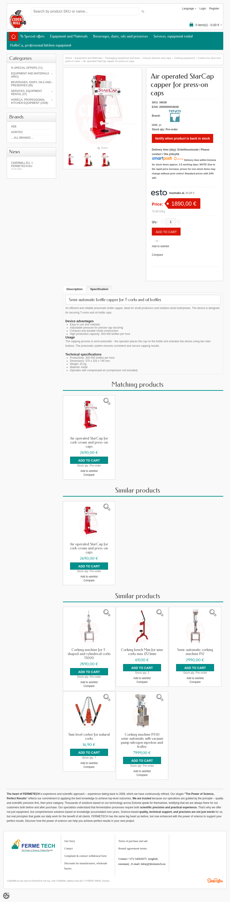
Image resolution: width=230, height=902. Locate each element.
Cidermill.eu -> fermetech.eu (31, 165)
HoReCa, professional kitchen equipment (40, 45)
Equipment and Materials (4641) (30, 75)
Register (214, 8)
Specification (99, 289)
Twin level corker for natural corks (89, 736)
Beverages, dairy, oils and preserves (120, 36)
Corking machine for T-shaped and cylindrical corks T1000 (89, 654)
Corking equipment (184, 58)
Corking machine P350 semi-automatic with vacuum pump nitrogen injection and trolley (142, 740)
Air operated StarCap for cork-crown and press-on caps (89, 442)
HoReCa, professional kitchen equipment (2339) (29, 101)
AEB (13, 126)
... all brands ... (22, 137)
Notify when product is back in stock (182, 138)
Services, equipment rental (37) (26, 92)
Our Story (69, 840)
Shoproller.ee (215, 880)
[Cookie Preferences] (6, 896)
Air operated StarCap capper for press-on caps (108, 61)
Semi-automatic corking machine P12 (195, 652)
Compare (157, 254)
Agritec (17, 132)
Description (74, 289)
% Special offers (32, 36)
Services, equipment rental (173, 36)
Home (68, 58)
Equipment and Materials (69, 36)
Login (202, 8)
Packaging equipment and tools (122, 58)
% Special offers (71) (27, 67)
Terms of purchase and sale (133, 840)
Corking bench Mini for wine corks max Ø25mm (142, 652)
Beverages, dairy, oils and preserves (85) (31, 84)
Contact (68, 848)
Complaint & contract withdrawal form (85, 855)
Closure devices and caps (157, 58)
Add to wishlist (160, 246)
